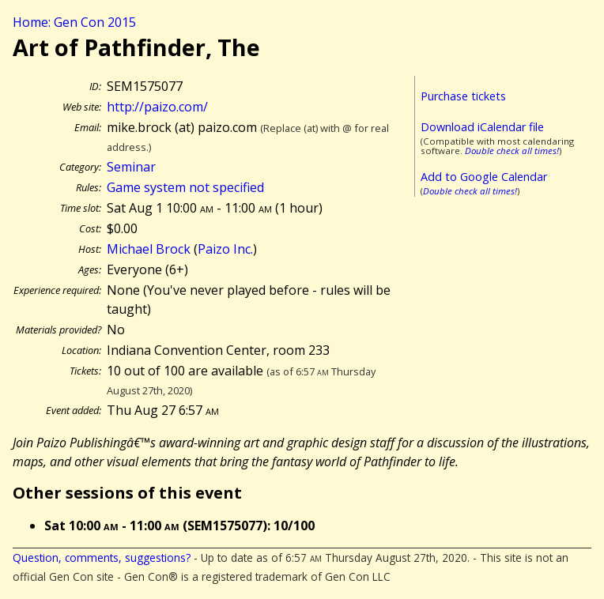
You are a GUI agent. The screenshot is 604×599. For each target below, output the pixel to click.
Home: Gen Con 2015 (74, 22)
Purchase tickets (463, 96)
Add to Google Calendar (484, 176)
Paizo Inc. (225, 249)
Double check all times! (512, 150)
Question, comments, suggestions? (102, 557)
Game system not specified (185, 187)
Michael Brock (149, 249)
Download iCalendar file (482, 126)
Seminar (131, 166)
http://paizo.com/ (157, 106)
